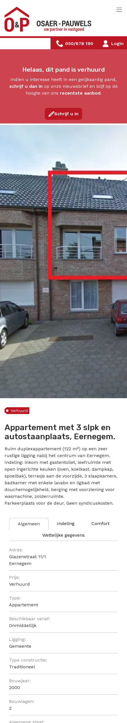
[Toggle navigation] (119, 10)
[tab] (29, 524)
